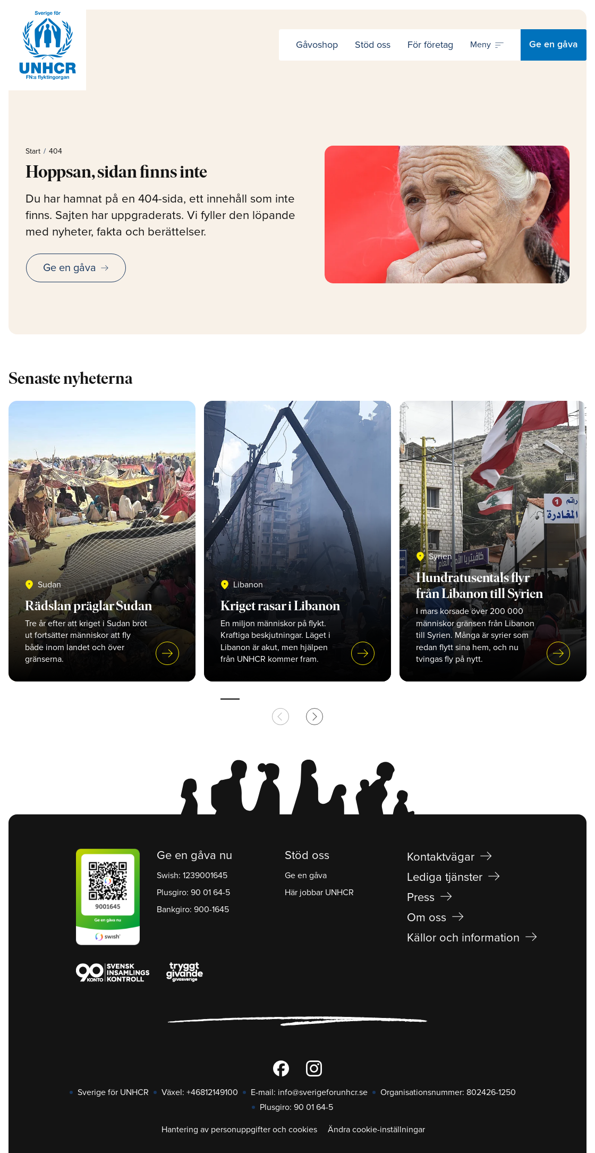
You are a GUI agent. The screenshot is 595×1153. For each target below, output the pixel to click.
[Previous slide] (280, 716)
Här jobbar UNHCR (319, 892)
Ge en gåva (553, 45)
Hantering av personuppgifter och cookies (239, 1129)
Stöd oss (372, 45)
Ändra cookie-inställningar (376, 1129)
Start (33, 151)
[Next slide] (314, 716)
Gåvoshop (317, 45)
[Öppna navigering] (487, 45)
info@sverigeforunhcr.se (323, 1092)
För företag (430, 45)
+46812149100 (212, 1092)
